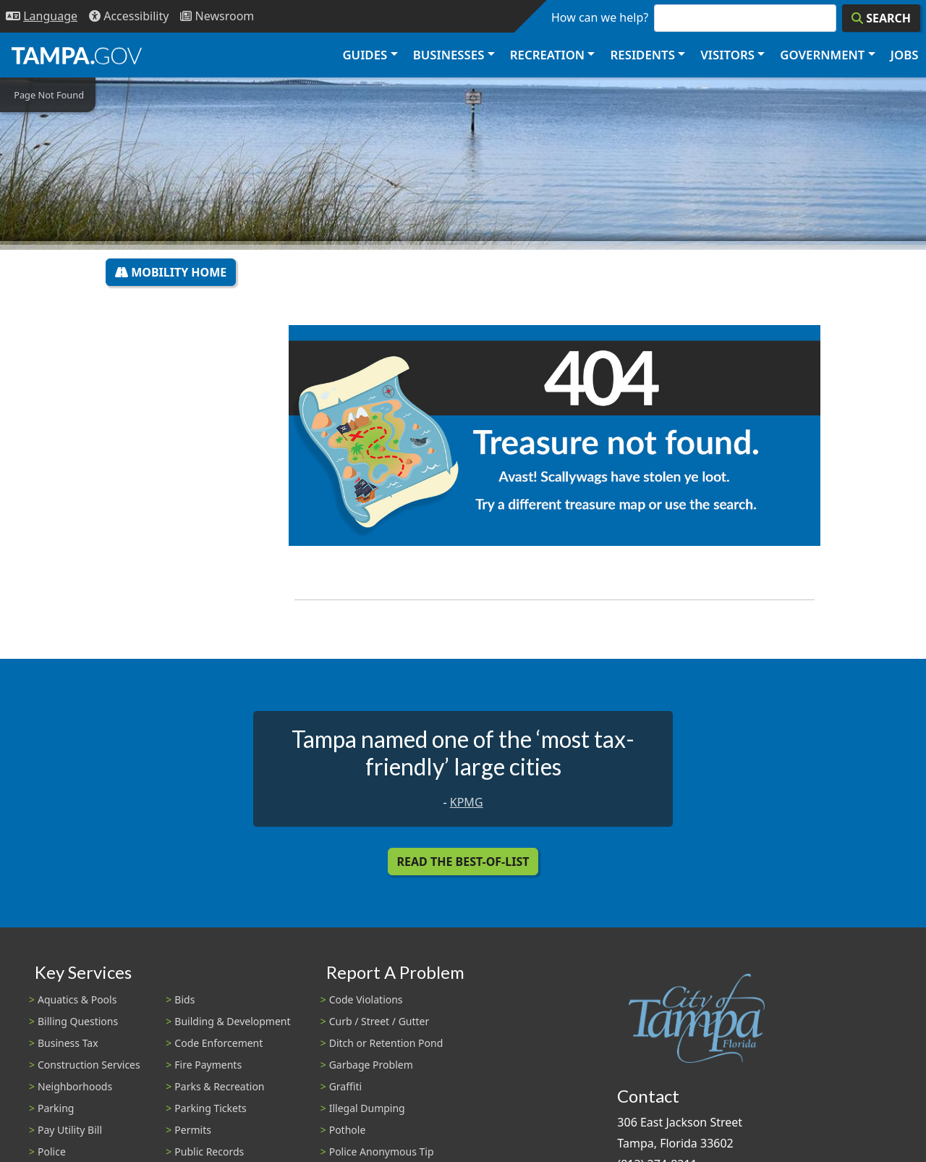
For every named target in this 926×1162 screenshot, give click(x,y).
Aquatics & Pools (77, 999)
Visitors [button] (727, 54)
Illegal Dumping (367, 1108)
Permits (192, 1130)
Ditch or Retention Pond (386, 1043)
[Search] (881, 18)
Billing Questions (78, 1021)
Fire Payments (208, 1065)
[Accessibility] (128, 16)
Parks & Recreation (219, 1086)
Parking (56, 1108)
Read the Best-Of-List (463, 862)
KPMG (466, 802)
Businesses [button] (449, 54)
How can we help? (599, 17)
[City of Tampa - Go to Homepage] (77, 55)
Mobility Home (170, 272)
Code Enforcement (218, 1043)
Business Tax (68, 1043)
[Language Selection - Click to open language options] (41, 16)
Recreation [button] (547, 54)
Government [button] (822, 54)
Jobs (905, 54)
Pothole (347, 1130)
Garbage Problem (371, 1065)
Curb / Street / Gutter (379, 1021)
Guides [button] (364, 54)
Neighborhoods (75, 1086)
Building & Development (232, 1021)
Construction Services (89, 1065)
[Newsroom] (217, 16)
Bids (184, 999)
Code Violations (366, 999)
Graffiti (345, 1086)
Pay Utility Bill (70, 1130)
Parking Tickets (210, 1108)
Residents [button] (643, 54)
